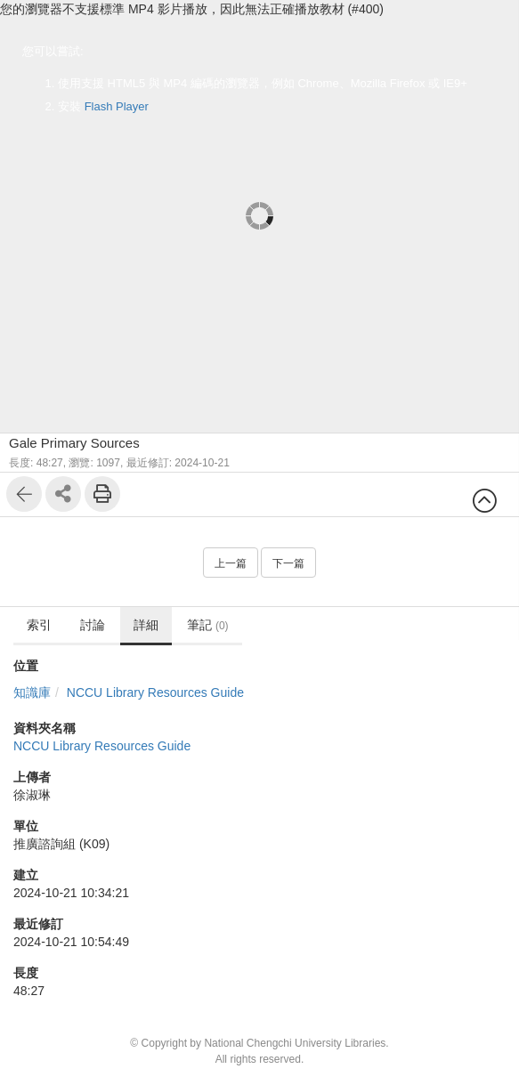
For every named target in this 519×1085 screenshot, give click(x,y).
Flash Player (117, 106)
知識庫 (32, 692)
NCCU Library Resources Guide (155, 692)
